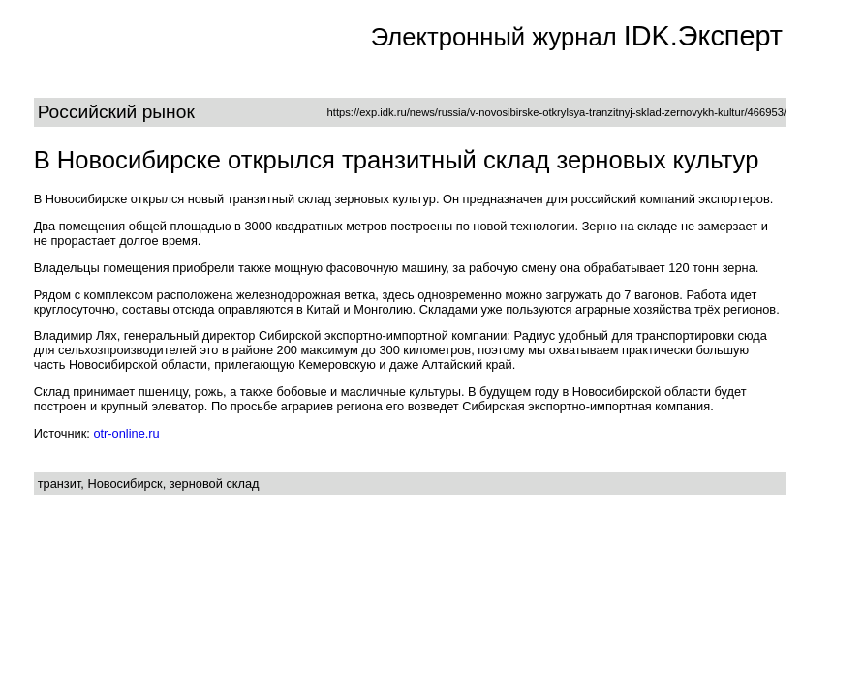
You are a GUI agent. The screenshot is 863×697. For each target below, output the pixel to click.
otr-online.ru (126, 433)
